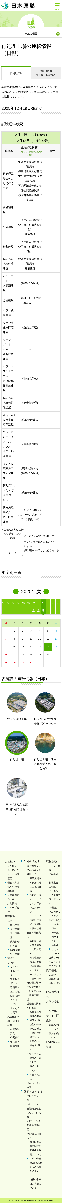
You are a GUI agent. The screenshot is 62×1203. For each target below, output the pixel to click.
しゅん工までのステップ (35, 907)
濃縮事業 (15, 924)
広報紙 (52, 886)
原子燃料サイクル (55, 936)
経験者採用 (54, 979)
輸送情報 (15, 1046)
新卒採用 (53, 975)
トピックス (32, 1104)
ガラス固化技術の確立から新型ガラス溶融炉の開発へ (35, 1028)
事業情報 (31, 26)
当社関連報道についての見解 (34, 1112)
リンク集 (51, 1011)
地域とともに (34, 1053)
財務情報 (12, 903)
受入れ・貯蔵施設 (46, 72)
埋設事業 (15, 929)
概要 (9, 920)
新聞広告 (53, 882)
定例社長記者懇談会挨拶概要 (34, 1125)
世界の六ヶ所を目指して (35, 1045)
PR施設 (53, 907)
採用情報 (51, 970)
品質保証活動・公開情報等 (13, 1020)
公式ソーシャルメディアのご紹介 (54, 961)
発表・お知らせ (33, 1091)
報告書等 (15, 1041)
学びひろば (54, 920)
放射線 (55, 945)
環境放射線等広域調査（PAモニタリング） (15, 996)
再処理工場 (16, 73)
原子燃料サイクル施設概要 (13, 874)
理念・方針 (13, 882)
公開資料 (15, 1037)
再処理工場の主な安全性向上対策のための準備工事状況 (34, 991)
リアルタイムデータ (15, 970)
